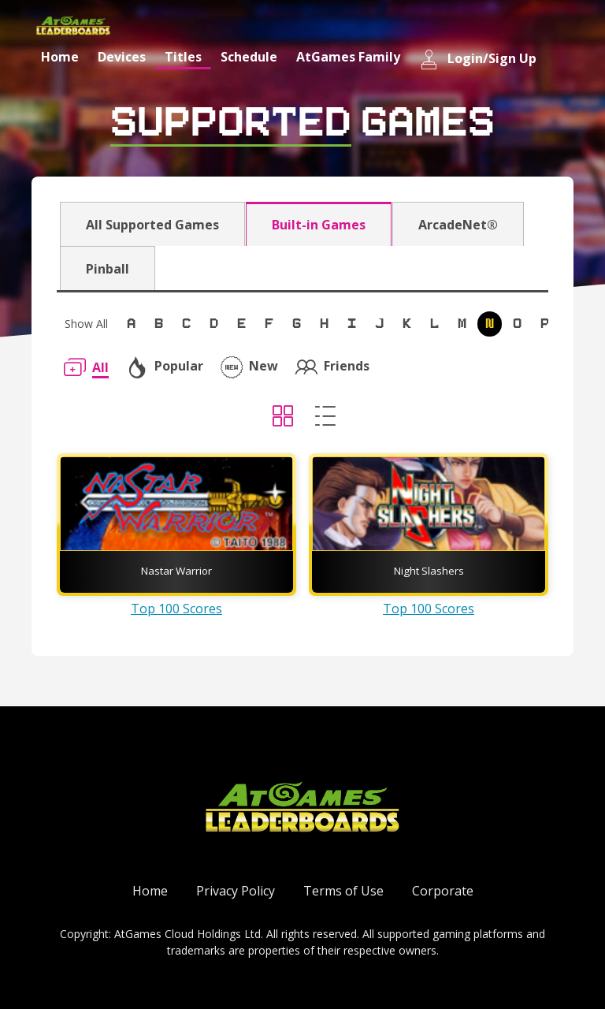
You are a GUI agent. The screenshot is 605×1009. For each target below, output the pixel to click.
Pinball (107, 268)
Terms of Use (343, 890)
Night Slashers (429, 571)
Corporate (442, 890)
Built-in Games (319, 224)
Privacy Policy (235, 890)
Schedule (249, 56)
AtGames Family (348, 56)
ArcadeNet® (458, 224)
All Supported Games (152, 224)
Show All (86, 323)
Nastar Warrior (176, 571)
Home (60, 56)
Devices (122, 56)
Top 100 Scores (176, 608)
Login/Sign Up (477, 59)
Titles (183, 56)
